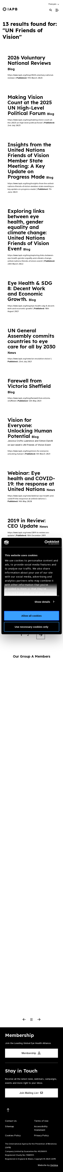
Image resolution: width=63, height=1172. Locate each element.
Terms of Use (41, 1120)
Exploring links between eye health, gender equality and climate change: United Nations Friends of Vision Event (28, 230)
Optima (54, 1165)
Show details (42, 601)
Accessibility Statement (40, 1128)
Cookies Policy (12, 1135)
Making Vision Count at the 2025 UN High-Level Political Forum (31, 105)
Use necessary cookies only (31, 626)
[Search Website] (50, 10)
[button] (54, 4)
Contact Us (11, 1120)
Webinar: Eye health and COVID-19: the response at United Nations (31, 481)
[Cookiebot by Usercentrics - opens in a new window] (45, 542)
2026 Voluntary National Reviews (30, 62)
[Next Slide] (38, 1019)
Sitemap (9, 1126)
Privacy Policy (41, 1135)
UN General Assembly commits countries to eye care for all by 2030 (31, 341)
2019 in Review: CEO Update (28, 523)
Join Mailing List (31, 1093)
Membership (31, 1053)
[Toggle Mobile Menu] (57, 10)
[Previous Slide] (24, 1019)
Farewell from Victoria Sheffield (29, 385)
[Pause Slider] (31, 1019)
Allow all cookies (31, 615)
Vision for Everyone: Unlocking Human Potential (30, 428)
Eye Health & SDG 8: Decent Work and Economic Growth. (30, 291)
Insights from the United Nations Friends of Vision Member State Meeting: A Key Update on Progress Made (30, 160)
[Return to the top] (8, 1110)
